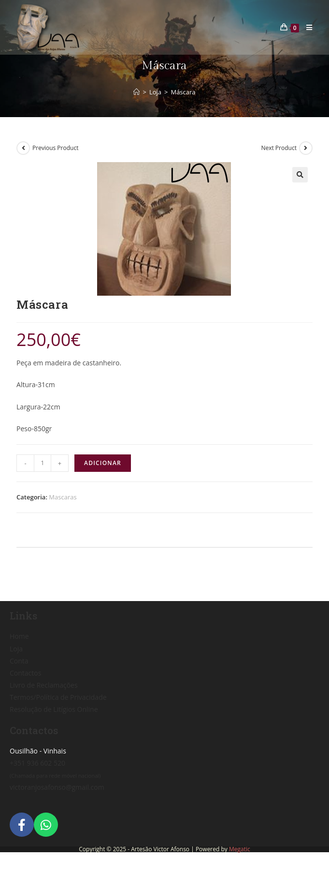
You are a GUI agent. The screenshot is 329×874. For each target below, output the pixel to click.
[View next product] (306, 148)
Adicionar (102, 463)
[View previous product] (23, 148)
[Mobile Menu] (306, 27)
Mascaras (62, 497)
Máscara (183, 92)
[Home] (136, 92)
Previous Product (55, 148)
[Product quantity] (42, 463)
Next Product (279, 148)
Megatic (239, 849)
